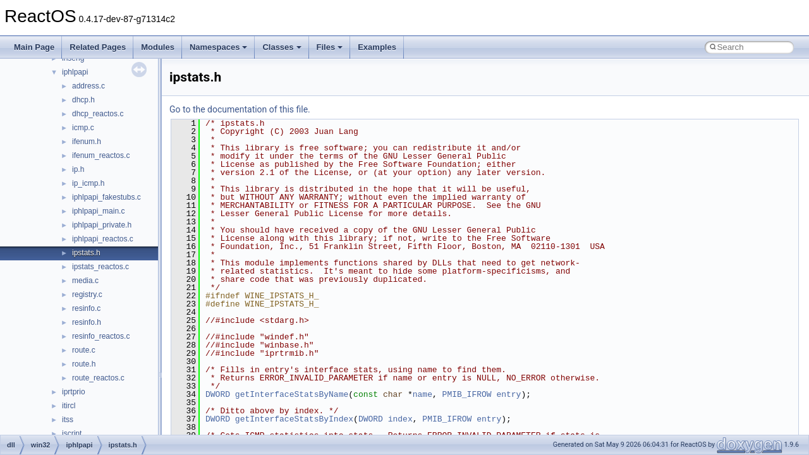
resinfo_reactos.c (101, 336)
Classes (281, 47)
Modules (157, 47)
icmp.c (83, 127)
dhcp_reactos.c (97, 113)
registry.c (87, 294)
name (422, 394)
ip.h (78, 169)
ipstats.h (86, 252)
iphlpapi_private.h (101, 225)
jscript (72, 433)
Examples (377, 47)
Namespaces (219, 47)
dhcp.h (83, 99)
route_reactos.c (98, 377)
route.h (83, 364)
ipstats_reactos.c (100, 266)
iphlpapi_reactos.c (102, 238)
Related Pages (98, 47)
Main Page (34, 47)
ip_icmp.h (88, 183)
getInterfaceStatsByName (291, 394)
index (400, 419)
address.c (88, 86)
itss (67, 419)
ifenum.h (86, 141)
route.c (83, 350)
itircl (68, 405)
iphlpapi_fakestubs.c (106, 197)
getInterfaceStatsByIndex (294, 419)
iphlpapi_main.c (98, 211)
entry (508, 394)
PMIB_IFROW (467, 394)
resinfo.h (86, 322)
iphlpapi (75, 72)
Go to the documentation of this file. (239, 109)
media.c (85, 280)
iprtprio (73, 391)
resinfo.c (86, 308)
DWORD (217, 394)
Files (330, 47)
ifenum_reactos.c (101, 155)
